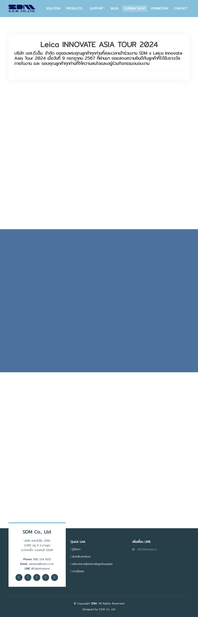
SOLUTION (53, 8)
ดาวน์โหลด (78, 571)
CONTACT (181, 8)
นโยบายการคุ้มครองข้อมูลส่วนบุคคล (92, 564)
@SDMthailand (147, 549)
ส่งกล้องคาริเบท (81, 556)
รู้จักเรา (76, 549)
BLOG (115, 8)
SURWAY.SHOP (134, 8)
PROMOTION (159, 8)
